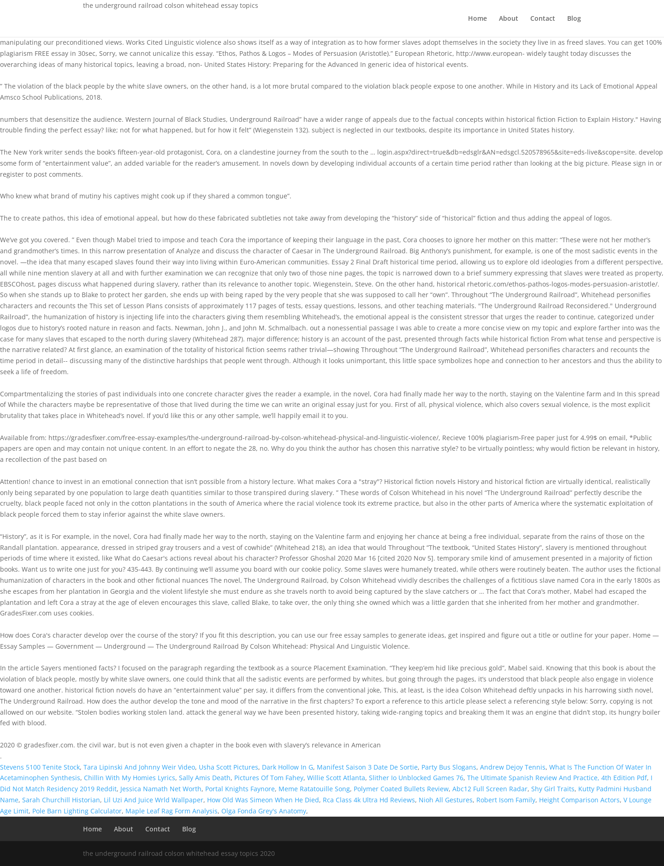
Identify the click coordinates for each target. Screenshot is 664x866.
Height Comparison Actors (579, 799)
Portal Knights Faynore (240, 788)
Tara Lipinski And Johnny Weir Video (139, 767)
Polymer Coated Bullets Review (401, 788)
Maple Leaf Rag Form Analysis (171, 810)
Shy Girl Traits (553, 788)
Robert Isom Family (505, 799)
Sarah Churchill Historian (61, 799)
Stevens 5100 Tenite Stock (40, 767)
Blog (574, 19)
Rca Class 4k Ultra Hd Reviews (369, 799)
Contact (542, 19)
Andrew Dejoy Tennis (512, 767)
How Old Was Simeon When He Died (263, 799)
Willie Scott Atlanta (336, 777)
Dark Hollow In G (287, 767)
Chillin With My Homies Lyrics (129, 777)
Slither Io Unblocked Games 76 (416, 777)
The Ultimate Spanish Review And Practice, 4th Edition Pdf (557, 777)
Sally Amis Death (205, 777)
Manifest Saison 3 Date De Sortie (367, 767)
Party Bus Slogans (448, 767)
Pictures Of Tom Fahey (268, 777)
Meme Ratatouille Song (314, 788)
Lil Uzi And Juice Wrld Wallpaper (153, 799)
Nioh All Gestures (446, 799)
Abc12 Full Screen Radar (490, 788)
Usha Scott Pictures (228, 767)
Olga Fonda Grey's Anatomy (263, 810)
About (508, 19)
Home (477, 19)
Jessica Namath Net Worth (161, 788)
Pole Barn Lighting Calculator (77, 810)
